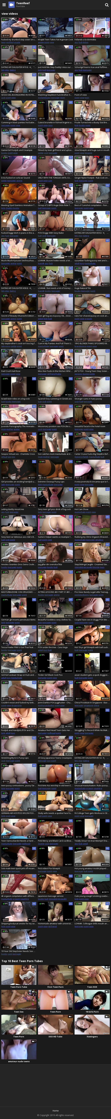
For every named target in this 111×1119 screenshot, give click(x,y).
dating (13, 70)
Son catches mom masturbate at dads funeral (55, 454)
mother (9, 429)
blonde (96, 567)
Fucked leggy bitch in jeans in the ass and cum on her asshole (18, 232)
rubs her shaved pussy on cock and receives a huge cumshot (92, 315)
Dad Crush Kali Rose (10, 371)
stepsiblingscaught (83, 567)
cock (3, 97)
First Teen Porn (55, 986)
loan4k (41, 263)
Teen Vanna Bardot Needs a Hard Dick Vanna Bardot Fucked (18, 840)
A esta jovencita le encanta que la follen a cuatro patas (92, 481)
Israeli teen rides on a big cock (15, 398)
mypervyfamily (82, 456)
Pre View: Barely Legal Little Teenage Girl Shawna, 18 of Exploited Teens (92, 592)
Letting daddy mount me (12, 509)
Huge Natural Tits (83, 288)
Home (55, 1110)
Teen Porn (55, 1011)
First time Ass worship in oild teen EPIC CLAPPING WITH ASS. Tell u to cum (55, 785)
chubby (9, 208)
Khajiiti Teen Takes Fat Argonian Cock (55, 39)
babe (58, 373)
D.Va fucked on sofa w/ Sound (15, 177)
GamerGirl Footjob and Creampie (16, 150)
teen (3, 42)
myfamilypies (44, 97)
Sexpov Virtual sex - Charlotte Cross (18, 454)
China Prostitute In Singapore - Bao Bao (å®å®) (92, 702)
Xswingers (92, 1036)
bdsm (85, 42)
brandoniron (81, 346)
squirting (98, 788)
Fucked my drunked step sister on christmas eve (18, 39)
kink (40, 70)
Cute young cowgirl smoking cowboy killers (92, 896)
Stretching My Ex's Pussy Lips (15, 757)
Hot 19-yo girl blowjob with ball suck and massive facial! (92, 647)
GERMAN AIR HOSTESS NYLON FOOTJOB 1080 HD (18, 813)
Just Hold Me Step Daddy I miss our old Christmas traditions (55, 67)
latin (3, 484)
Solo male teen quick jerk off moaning (18, 868)
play (7, 70)
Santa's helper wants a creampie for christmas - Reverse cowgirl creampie (55, 536)
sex (9, 456)
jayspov (78, 373)
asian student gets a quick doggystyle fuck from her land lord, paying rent (92, 674)
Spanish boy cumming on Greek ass (55, 398)
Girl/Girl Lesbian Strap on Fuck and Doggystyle (18, 674)
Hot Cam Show (81, 509)
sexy (50, 125)
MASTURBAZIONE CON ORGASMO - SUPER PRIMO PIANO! (18, 592)
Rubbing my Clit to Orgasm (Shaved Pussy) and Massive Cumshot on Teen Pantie (92, 536)
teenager (51, 70)
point (46, 42)
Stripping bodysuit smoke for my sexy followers (18, 923)
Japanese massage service (51, 896)
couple (17, 42)
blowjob (88, 152)
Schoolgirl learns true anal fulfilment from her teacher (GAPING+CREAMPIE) (92, 67)
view (52, 42)
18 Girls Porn (92, 1011)
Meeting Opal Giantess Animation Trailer (18, 205)
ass (76, 42)
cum (50, 180)
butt (44, 70)
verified (9, 42)
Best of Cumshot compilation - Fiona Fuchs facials (92, 205)
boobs (82, 125)
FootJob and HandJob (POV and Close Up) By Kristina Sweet (18, 730)
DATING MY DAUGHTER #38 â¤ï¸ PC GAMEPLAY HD (18, 288)
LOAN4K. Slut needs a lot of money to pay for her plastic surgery (55, 288)
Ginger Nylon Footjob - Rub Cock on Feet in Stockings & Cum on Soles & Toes (92, 177)
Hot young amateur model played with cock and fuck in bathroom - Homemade (92, 868)
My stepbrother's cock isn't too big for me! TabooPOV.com (18, 343)
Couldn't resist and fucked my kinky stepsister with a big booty (18, 702)
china (96, 705)
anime (41, 42)
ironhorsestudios (46, 705)
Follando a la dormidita (85, 39)
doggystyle (16, 705)
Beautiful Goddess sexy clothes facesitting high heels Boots (55, 619)
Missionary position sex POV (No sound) (55, 426)
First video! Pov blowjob (49, 868)
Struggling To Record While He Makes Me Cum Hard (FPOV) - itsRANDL (92, 730)
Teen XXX (92, 986)
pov (13, 456)
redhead (51, 733)
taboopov (5, 346)
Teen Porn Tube (18, 986)
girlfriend (51, 373)
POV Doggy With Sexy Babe (51, 232)
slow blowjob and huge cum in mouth (92, 150)
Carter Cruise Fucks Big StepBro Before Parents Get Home (92, 454)
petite (40, 152)
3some (86, 373)
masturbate (89, 263)
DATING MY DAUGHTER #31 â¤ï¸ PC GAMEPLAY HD (92, 757)
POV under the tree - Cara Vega (53, 647)
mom (62, 97)
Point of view (81, 94)
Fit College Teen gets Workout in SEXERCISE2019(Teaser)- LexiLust (92, 813)
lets (3, 70)
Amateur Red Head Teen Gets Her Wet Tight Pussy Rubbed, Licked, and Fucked (55, 730)
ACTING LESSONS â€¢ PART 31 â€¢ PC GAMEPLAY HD (55, 592)
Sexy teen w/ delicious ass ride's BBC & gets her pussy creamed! (18, 536)
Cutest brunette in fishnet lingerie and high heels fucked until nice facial (55, 122)
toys (82, 263)
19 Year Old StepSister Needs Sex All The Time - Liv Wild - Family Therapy (18, 951)
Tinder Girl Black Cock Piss (50, 674)
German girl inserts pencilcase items (18, 619)
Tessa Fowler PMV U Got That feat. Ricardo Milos (18, 647)
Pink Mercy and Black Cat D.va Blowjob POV (55, 840)
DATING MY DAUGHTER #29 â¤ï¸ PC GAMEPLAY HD (92, 232)
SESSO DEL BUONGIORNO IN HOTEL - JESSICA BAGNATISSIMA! (18, 94)
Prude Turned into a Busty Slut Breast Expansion (92, 122)
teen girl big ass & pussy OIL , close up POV (55, 315)
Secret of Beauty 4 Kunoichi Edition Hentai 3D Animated (18, 315)
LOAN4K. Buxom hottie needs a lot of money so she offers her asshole (55, 260)
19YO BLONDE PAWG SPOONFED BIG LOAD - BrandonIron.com (92, 343)
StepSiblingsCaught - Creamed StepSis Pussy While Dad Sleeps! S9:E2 (92, 564)
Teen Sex (19, 1011)
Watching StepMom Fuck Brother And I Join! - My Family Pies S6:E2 (55, 94)
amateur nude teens (19, 1061)
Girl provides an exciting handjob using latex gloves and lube (18, 481)
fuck (80, 42)
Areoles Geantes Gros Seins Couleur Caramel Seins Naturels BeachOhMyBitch (18, 564)
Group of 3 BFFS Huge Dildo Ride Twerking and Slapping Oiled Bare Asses (55, 205)
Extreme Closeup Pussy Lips (51, 481)
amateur (99, 539)
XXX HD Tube (55, 1036)
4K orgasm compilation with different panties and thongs (18, 896)
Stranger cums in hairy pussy (88, 398)
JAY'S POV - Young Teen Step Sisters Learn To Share (92, 371)
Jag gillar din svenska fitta (50, 564)
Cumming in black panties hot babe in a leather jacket (18, 122)
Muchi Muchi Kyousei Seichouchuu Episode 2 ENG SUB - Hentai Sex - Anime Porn (18, 260)
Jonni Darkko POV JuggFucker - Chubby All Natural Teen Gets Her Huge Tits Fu (55, 702)
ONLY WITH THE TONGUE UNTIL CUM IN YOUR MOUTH (55, 177)
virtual (4, 456)
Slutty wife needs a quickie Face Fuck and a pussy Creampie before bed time (55, 813)
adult (77, 263)
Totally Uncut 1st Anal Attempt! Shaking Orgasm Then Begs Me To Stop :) (92, 840)
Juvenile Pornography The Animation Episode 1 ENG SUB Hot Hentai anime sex (18, 426)
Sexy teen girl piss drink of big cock (54, 509)
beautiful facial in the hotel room (90, 426)
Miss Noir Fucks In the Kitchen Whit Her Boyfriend (55, 371)
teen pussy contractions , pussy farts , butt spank (18, 785)
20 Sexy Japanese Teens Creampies (55, 757)
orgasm (88, 318)
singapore (88, 705)
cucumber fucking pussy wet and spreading (92, 260)
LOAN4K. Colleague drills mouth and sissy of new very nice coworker (92, 923)
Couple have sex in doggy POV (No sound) (92, 619)
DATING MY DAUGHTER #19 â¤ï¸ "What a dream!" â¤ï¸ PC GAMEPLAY (18, 67)
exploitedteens (82, 594)
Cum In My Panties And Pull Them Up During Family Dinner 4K (55, 343)
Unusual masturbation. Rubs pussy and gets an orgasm (92, 785)
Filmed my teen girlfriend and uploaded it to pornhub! (55, 150)
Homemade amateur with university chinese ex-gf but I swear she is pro (55, 923)
